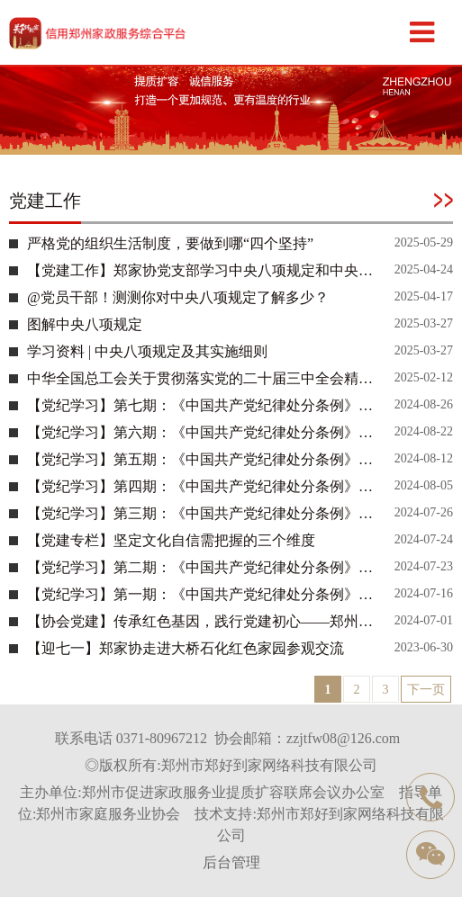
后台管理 (231, 862)
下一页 (426, 689)
